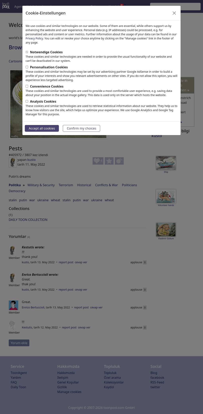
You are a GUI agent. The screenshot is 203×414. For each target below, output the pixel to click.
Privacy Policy (34, 38)
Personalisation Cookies (49, 67)
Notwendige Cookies (46, 52)
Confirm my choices (81, 128)
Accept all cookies (42, 128)
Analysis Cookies (43, 101)
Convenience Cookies (46, 86)
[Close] (174, 13)
